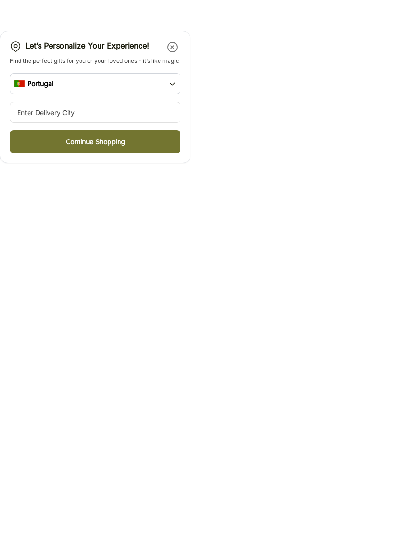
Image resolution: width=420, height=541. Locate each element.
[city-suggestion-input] (95, 112)
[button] (173, 47)
